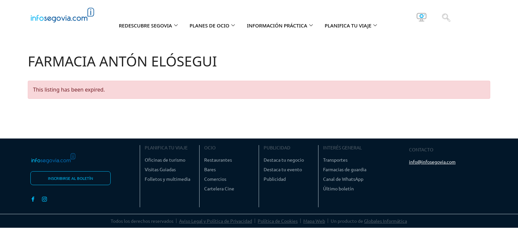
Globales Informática (385, 221)
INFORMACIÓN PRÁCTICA (280, 25)
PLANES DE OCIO (212, 25)
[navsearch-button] (446, 17)
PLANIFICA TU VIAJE (351, 25)
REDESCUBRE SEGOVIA (148, 25)
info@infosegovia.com (432, 162)
